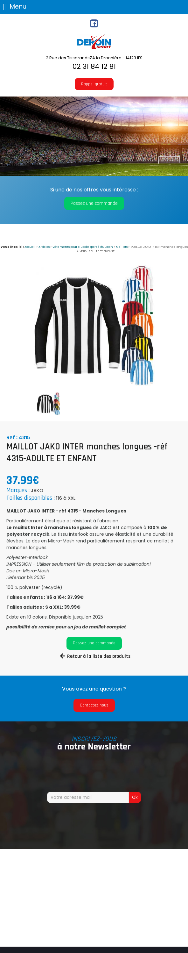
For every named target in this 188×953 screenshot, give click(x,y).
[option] (94, 325)
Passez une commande (94, 203)
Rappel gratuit (94, 84)
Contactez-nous (94, 705)
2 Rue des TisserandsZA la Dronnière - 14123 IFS (94, 58)
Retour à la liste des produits (98, 656)
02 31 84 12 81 (94, 66)
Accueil (30, 247)
